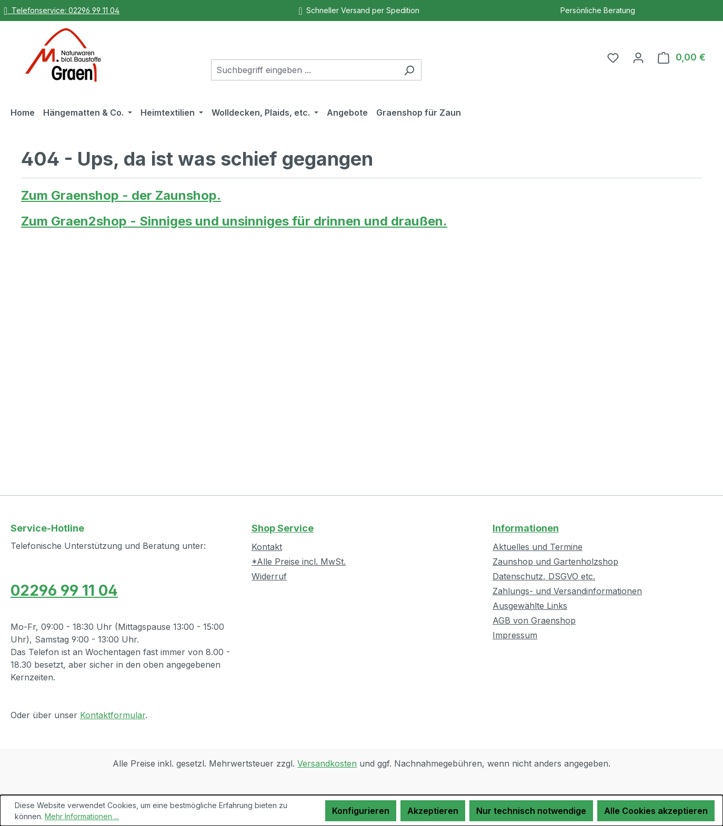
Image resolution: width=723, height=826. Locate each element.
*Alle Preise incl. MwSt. (299, 561)
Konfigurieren (360, 810)
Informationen (526, 528)
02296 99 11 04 (64, 590)
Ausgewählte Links (530, 605)
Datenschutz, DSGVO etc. (544, 576)
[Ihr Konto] (638, 57)
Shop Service (283, 528)
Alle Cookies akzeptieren (656, 810)
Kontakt (267, 547)
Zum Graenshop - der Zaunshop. (121, 195)
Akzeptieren (432, 810)
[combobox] (304, 69)
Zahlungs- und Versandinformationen (567, 591)
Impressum (515, 635)
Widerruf (269, 576)
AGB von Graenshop (534, 620)
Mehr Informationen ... (82, 816)
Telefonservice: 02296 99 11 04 (61, 10)
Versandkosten (327, 763)
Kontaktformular (112, 715)
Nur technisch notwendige (531, 810)
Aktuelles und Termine (538, 547)
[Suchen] (409, 69)
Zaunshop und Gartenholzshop (555, 561)
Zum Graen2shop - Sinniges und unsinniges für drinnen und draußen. (234, 221)
